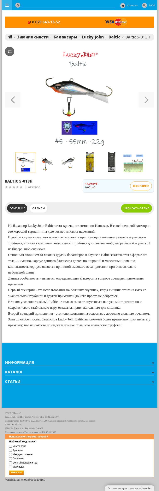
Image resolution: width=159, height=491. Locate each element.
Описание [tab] (17, 208)
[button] (12, 98)
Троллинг (16, 450)
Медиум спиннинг (21, 454)
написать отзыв (136, 208)
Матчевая (16, 466)
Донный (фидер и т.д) (23, 462)
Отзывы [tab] (38, 208)
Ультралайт (17, 446)
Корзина (132, 5)
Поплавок (16, 458)
